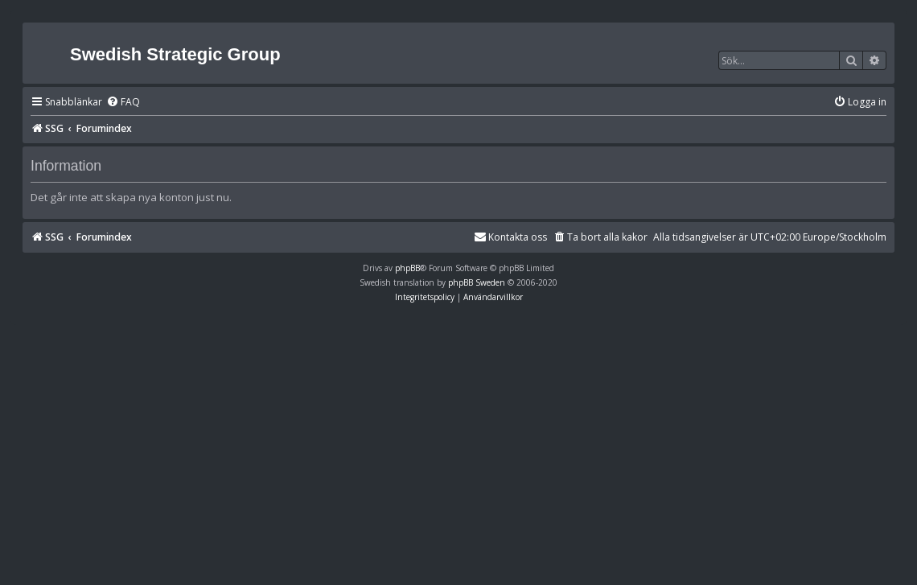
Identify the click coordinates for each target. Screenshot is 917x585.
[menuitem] (123, 102)
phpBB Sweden (476, 282)
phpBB (407, 268)
